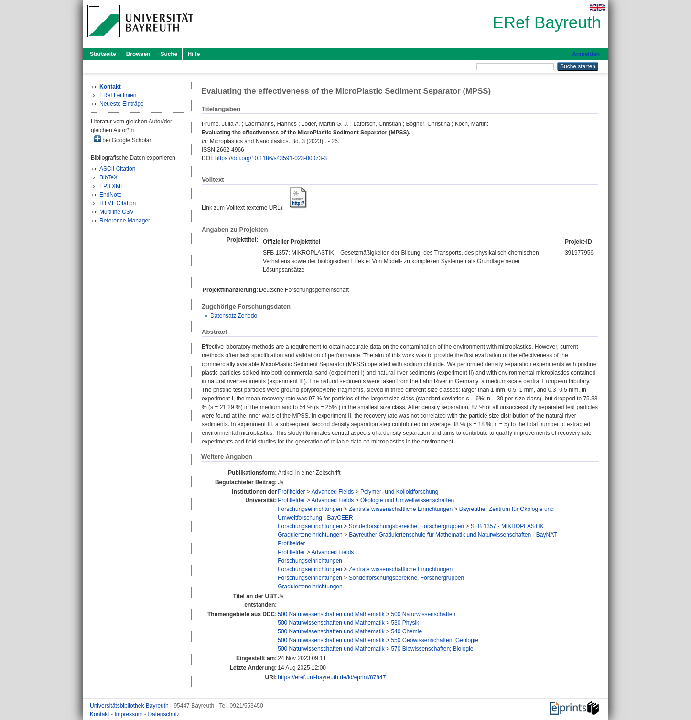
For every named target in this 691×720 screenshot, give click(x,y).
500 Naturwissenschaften (423, 614)
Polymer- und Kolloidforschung (399, 491)
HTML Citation (117, 203)
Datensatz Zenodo (233, 315)
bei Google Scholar (122, 139)
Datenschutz (164, 714)
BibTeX (108, 177)
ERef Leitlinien (117, 95)
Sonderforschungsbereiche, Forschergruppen (406, 526)
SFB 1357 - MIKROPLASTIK (507, 526)
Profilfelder (291, 491)
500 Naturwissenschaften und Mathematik (331, 614)
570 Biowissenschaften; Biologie (432, 648)
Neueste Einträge (121, 103)
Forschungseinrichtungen (310, 509)
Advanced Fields (333, 491)
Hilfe (193, 54)
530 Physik (405, 623)
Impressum (129, 714)
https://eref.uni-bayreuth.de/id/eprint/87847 (332, 677)
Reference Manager (124, 220)
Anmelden (586, 54)
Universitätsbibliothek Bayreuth (130, 705)
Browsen (138, 54)
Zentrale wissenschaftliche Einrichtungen (401, 509)
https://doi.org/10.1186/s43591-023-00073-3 (271, 158)
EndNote (110, 194)
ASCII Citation (117, 169)
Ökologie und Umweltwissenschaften (407, 500)
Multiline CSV (116, 212)
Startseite (103, 54)
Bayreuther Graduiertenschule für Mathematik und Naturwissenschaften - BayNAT (453, 535)
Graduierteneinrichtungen (310, 535)
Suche (168, 54)
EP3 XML (111, 186)
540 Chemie (406, 631)
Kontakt (100, 714)
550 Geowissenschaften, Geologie (434, 640)
